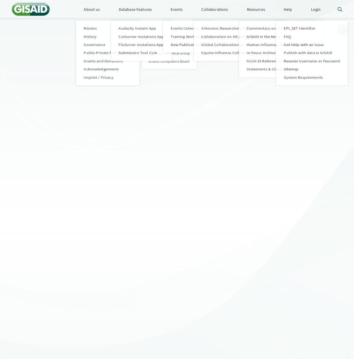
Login (316, 9)
